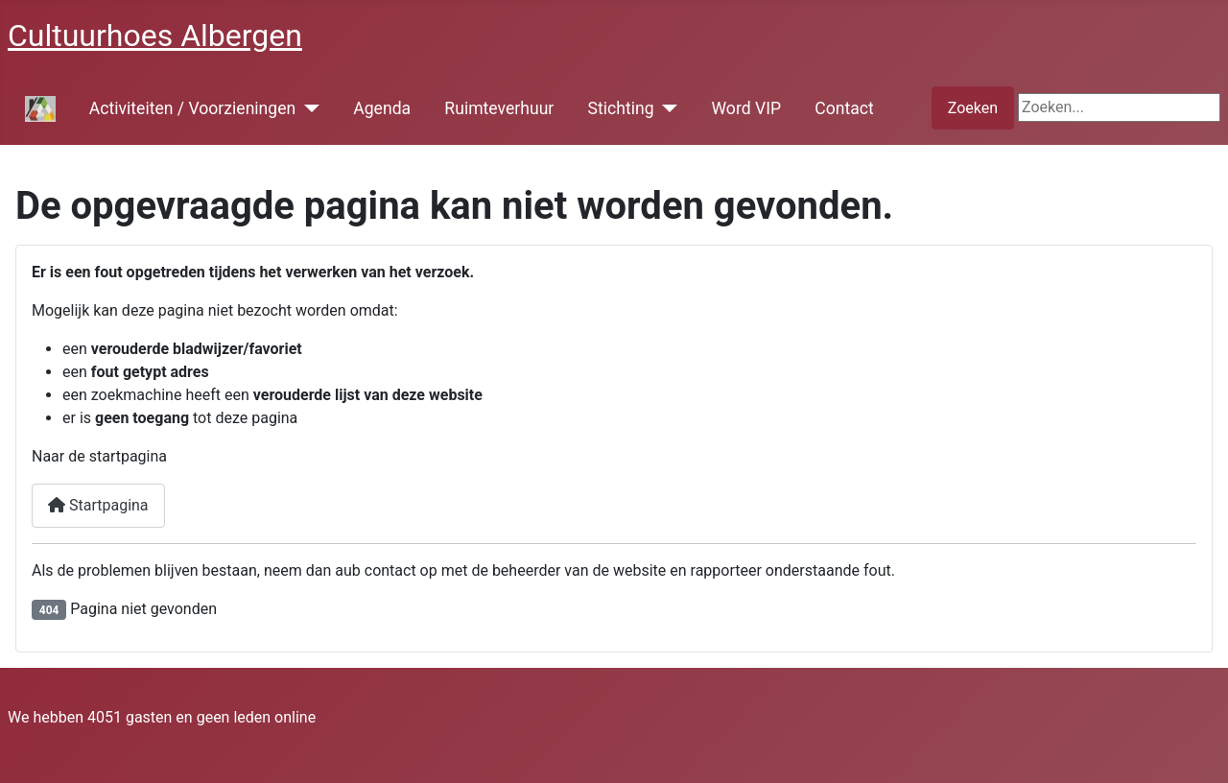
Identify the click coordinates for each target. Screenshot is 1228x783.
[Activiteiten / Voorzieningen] (307, 108)
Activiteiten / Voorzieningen (192, 108)
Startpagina (98, 505)
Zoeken (973, 108)
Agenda (382, 108)
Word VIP (747, 108)
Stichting (621, 108)
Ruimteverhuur (499, 108)
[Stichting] (666, 108)
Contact (844, 108)
